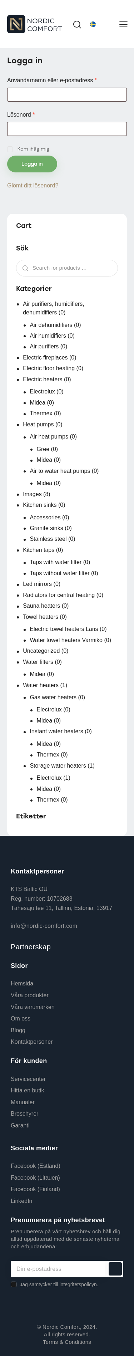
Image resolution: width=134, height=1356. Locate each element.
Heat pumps (38, 424)
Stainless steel (48, 539)
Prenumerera (115, 1269)
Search (23, 268)
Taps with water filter (55, 562)
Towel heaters (40, 617)
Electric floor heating (49, 368)
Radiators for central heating (59, 595)
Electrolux (42, 391)
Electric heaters (42, 379)
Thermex (41, 413)
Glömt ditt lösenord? (32, 185)
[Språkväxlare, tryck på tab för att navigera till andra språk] (100, 24)
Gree (43, 449)
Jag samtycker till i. (59, 1284)
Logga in (32, 164)
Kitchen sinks (39, 505)
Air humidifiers (48, 336)
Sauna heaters (41, 606)
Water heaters (41, 685)
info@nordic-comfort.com (44, 926)
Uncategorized (41, 651)
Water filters (38, 662)
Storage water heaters (58, 766)
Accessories (45, 517)
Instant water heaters (56, 731)
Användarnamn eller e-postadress (67, 79)
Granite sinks (46, 528)
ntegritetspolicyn (79, 1284)
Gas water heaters (53, 697)
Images (32, 494)
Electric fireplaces (45, 357)
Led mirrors (37, 584)
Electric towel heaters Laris (64, 629)
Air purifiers (44, 346)
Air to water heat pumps (60, 471)
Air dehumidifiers (51, 325)
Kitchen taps (38, 550)
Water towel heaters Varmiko (66, 640)
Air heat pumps (49, 437)
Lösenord (36, 114)
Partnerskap (31, 947)
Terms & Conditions (67, 1342)
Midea (37, 403)
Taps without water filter (59, 573)
